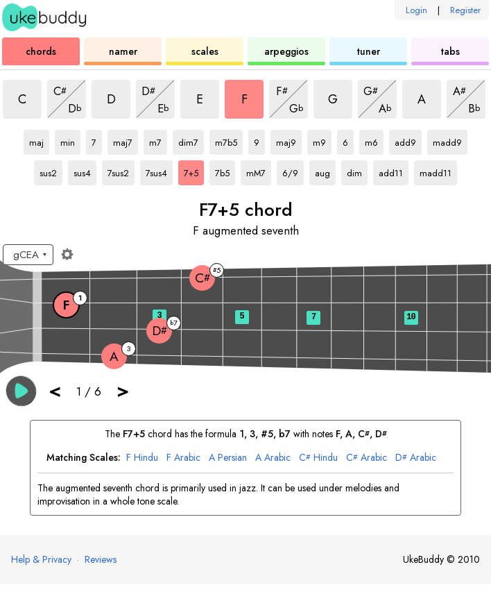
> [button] (123, 390)
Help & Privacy (41, 559)
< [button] (55, 390)
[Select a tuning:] (28, 254)
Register (465, 10)
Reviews (101, 559)
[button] (21, 391)
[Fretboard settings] (67, 254)
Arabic (183, 457)
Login (416, 10)
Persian (228, 457)
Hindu (142, 457)
